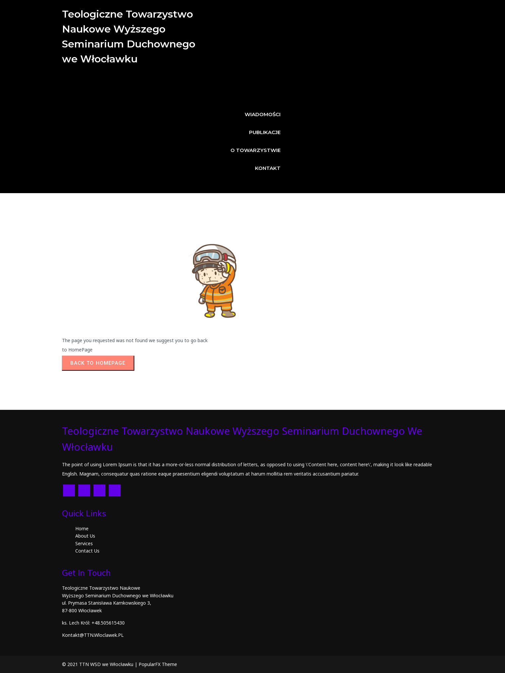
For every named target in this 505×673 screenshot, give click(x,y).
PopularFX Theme (158, 664)
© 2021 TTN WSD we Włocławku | (100, 664)
